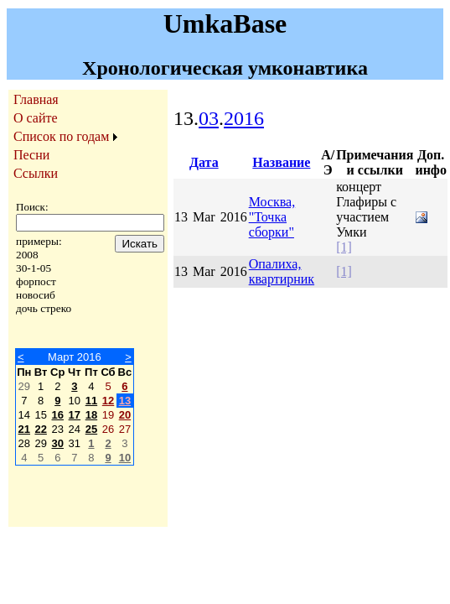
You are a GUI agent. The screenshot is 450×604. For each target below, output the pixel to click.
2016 (244, 118)
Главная (36, 99)
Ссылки (35, 173)
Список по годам (61, 136)
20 (125, 415)
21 (24, 429)
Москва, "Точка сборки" (272, 217)
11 (91, 400)
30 (58, 443)
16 (58, 415)
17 (74, 415)
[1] (344, 247)
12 (108, 400)
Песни (31, 155)
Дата (204, 162)
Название (281, 162)
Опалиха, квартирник (281, 271)
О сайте (35, 118)
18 (91, 415)
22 (40, 429)
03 (209, 118)
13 (125, 400)
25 (91, 429)
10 (125, 457)
